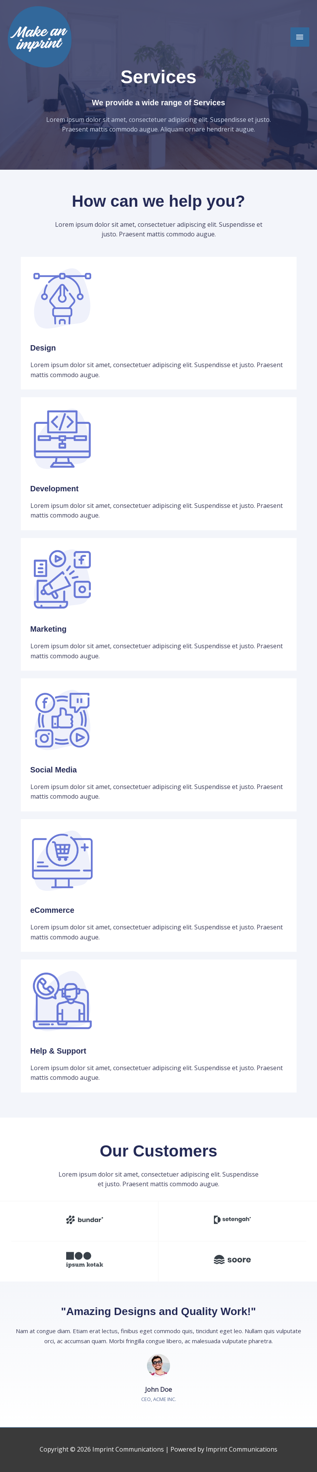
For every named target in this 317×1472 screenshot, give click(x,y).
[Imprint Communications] (40, 36)
